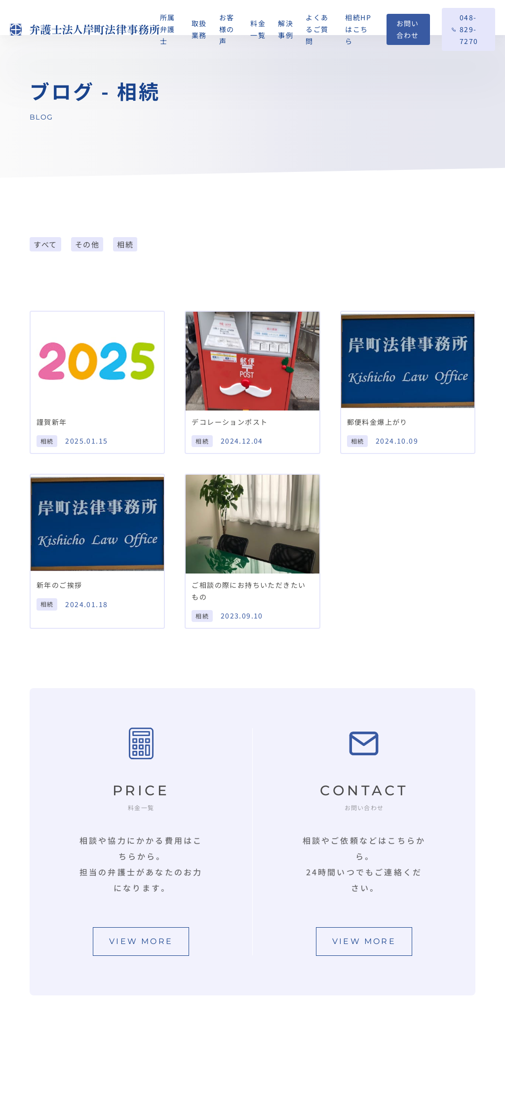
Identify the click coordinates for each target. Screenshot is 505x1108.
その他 (87, 244)
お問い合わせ (407, 29)
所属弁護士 (167, 29)
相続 (125, 244)
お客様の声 (226, 29)
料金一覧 (258, 29)
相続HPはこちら (358, 29)
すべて (45, 244)
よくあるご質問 (317, 29)
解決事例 (285, 29)
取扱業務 (199, 29)
